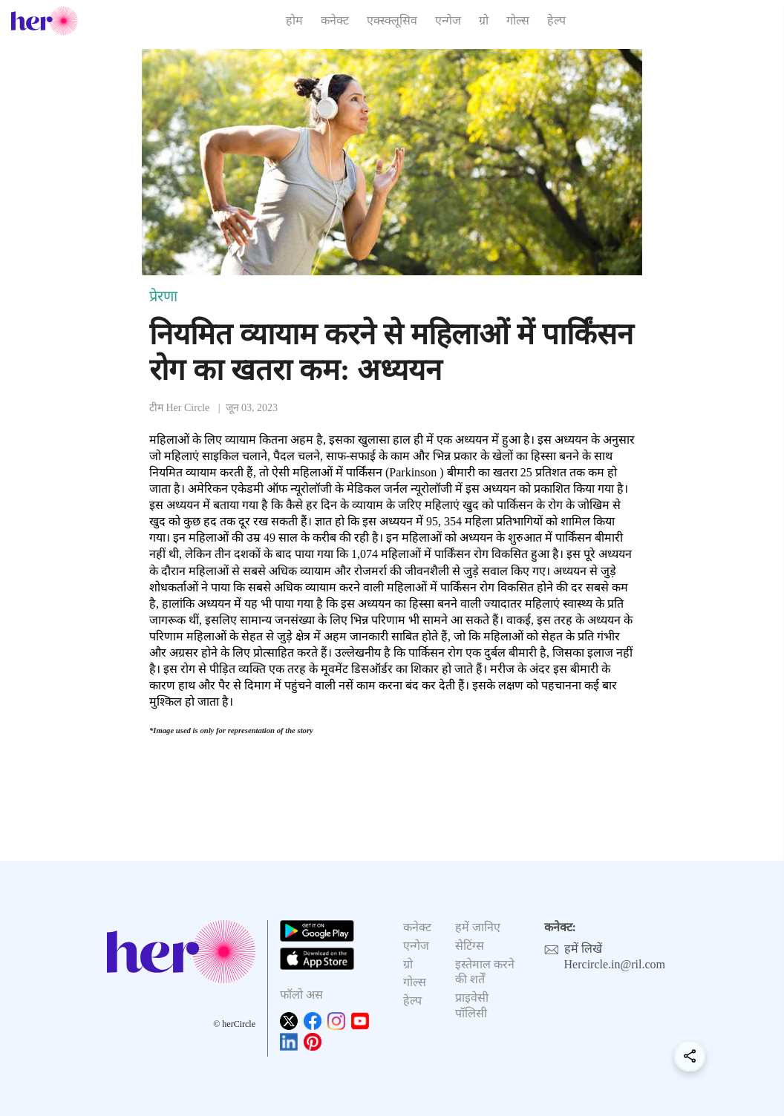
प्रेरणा (163, 296)
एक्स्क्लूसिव (392, 20)
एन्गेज (448, 20)
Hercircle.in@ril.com (614, 964)
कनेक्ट (335, 20)
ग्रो (484, 20)
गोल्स (517, 20)
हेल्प (556, 20)
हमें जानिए (477, 927)
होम (294, 20)
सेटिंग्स (469, 945)
